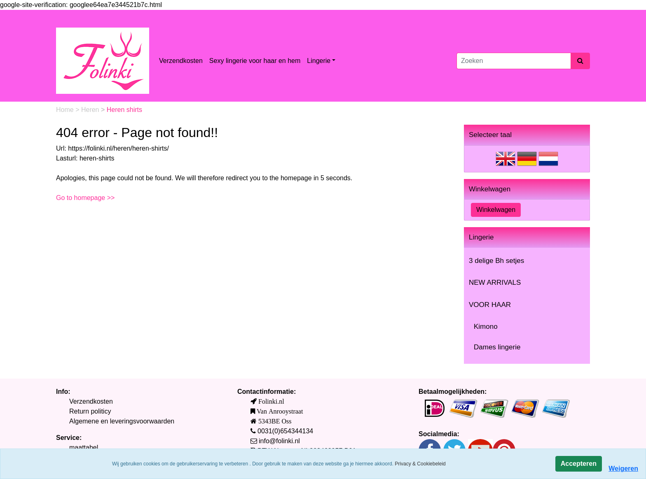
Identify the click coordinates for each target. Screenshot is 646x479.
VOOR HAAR (490, 305)
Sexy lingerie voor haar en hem (254, 60)
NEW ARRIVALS (495, 282)
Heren (91, 109)
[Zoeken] (513, 61)
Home (65, 109)
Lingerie (318, 60)
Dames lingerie (497, 347)
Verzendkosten (181, 60)
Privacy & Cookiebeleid (420, 464)
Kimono (486, 326)
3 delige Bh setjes (496, 261)
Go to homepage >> (85, 197)
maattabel (83, 447)
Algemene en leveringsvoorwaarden (121, 421)
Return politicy (90, 411)
